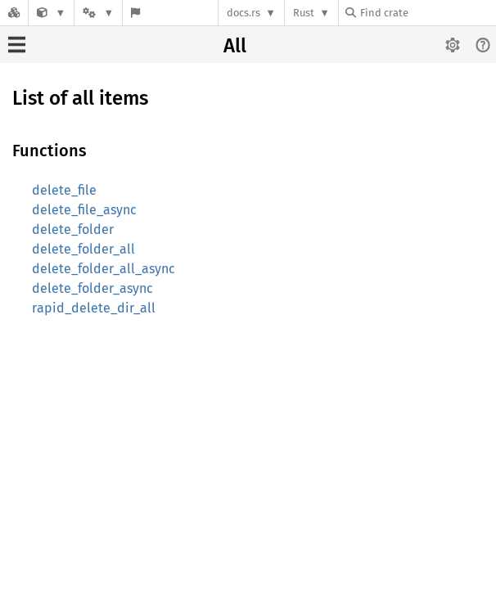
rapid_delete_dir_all (94, 308)
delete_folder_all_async (103, 269)
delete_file (64, 190)
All (234, 45)
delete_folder (73, 229)
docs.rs (243, 13)
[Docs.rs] (14, 12)
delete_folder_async (92, 288)
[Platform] (98, 12)
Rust (303, 13)
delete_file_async (84, 210)
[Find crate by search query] (427, 12)
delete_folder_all (83, 249)
